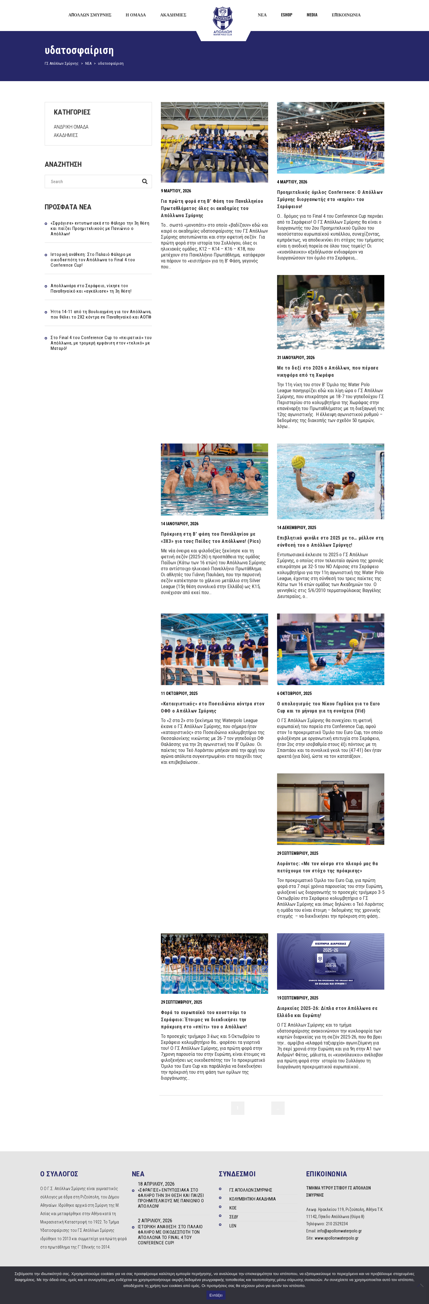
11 (291, 1108)
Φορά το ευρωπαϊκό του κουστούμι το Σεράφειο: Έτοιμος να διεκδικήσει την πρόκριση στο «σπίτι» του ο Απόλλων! (204, 1020)
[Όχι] (422, 1285)
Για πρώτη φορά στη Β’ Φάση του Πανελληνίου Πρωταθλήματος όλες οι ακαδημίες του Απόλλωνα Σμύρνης (212, 208)
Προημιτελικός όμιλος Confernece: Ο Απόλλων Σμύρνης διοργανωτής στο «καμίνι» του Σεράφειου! (330, 199)
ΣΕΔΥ (233, 1217)
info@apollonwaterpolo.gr (339, 1231)
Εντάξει (216, 1295)
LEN (232, 1226)
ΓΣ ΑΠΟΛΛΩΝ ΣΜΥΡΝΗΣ (250, 1190)
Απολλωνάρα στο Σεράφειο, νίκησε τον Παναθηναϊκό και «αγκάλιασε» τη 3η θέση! (91, 288)
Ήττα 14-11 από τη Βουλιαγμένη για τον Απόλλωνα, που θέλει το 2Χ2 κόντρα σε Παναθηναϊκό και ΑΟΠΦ (101, 314)
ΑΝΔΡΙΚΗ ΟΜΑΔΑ (71, 127)
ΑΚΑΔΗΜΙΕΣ (66, 135)
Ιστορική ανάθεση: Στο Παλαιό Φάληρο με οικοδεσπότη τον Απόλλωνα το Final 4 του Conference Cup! (93, 260)
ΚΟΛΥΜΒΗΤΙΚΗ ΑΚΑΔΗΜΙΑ (252, 1199)
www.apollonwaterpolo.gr (336, 1238)
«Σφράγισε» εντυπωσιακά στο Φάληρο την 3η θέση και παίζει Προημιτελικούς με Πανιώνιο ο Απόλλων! (100, 228)
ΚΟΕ (233, 1208)
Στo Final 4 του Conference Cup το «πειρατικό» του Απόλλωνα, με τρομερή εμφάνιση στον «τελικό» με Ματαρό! (101, 343)
